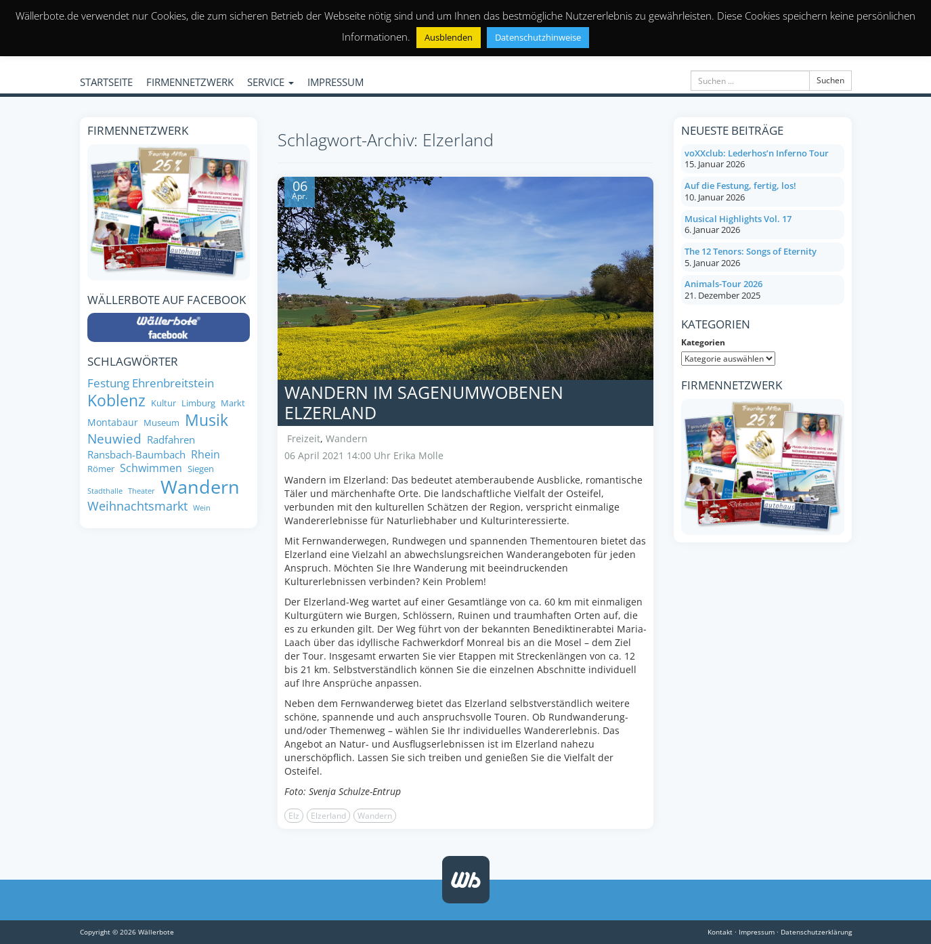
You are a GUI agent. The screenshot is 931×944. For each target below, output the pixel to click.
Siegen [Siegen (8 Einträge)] (201, 469)
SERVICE (270, 82)
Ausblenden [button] (449, 37)
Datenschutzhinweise (538, 37)
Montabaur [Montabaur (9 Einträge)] (112, 422)
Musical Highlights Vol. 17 (738, 219)
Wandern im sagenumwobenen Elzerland (423, 402)
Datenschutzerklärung (816, 932)
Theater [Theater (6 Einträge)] (141, 491)
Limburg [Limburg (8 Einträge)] (198, 403)
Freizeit (303, 438)
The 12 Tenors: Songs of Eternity (751, 251)
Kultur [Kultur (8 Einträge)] (163, 403)
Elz (293, 815)
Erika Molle (418, 455)
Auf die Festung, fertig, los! (740, 185)
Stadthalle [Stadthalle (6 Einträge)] (105, 491)
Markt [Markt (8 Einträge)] (233, 403)
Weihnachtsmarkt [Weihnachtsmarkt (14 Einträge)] (137, 506)
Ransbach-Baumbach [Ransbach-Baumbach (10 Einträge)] (136, 454)
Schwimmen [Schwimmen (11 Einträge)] (151, 468)
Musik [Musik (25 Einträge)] (206, 420)
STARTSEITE (106, 82)
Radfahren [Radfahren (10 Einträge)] (171, 439)
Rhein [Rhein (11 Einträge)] (205, 454)
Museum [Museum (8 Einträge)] (161, 423)
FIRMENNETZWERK (190, 82)
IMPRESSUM (335, 82)
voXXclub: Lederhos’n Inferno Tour (757, 153)
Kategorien (703, 342)
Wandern (347, 438)
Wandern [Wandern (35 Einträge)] (200, 486)
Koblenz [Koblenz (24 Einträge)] (116, 401)
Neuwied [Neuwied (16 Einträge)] (114, 439)
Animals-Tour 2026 (723, 284)
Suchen (830, 80)
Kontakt (720, 932)
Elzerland (328, 815)
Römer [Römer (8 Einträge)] (100, 469)
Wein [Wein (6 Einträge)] (202, 508)
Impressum (757, 932)
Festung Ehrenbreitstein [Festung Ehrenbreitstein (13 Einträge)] (150, 382)
